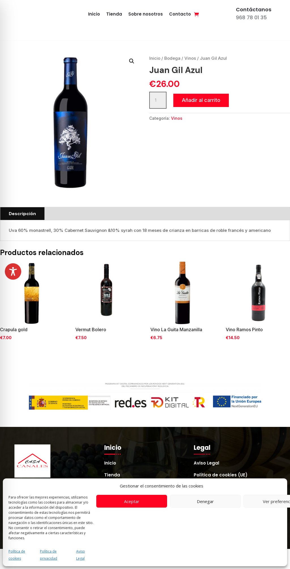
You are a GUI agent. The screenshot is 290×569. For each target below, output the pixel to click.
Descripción (22, 214)
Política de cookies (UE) (221, 475)
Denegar (205, 501)
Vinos (190, 58)
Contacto (180, 14)
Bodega (172, 58)
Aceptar (131, 501)
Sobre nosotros (145, 14)
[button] (132, 61)
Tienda (114, 14)
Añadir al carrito (201, 100)
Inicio (94, 14)
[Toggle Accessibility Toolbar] (13, 271)
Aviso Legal (206, 463)
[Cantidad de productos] (157, 100)
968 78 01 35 (251, 17)
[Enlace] (196, 14)
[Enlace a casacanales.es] (44, 14)
